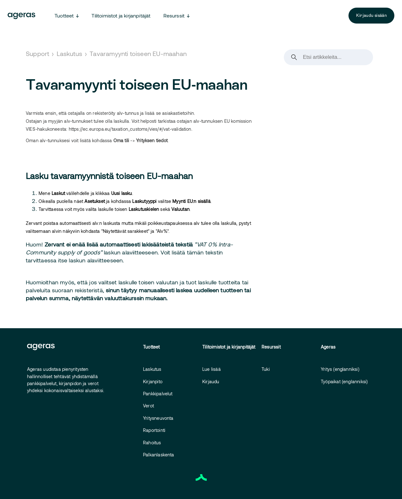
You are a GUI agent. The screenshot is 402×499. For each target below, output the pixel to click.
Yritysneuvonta (158, 418)
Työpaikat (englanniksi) (344, 381)
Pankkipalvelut (158, 393)
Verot (148, 405)
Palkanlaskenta (158, 454)
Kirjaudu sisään (371, 15)
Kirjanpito (152, 381)
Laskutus (70, 53)
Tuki (266, 369)
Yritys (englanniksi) (340, 369)
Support (37, 53)
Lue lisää (211, 369)
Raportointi (154, 430)
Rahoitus (152, 442)
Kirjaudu (210, 381)
